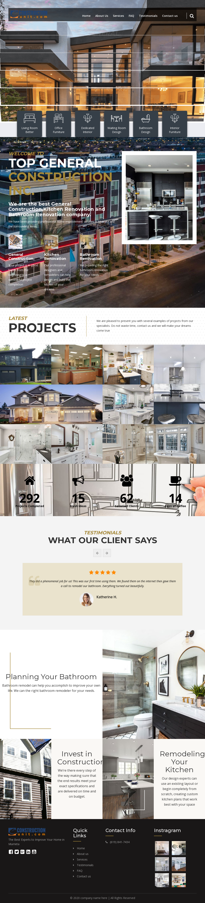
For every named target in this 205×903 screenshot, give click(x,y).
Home (86, 16)
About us (82, 854)
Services (118, 16)
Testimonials (148, 16)
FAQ (131, 16)
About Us (101, 16)
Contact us (170, 16)
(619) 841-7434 (120, 842)
